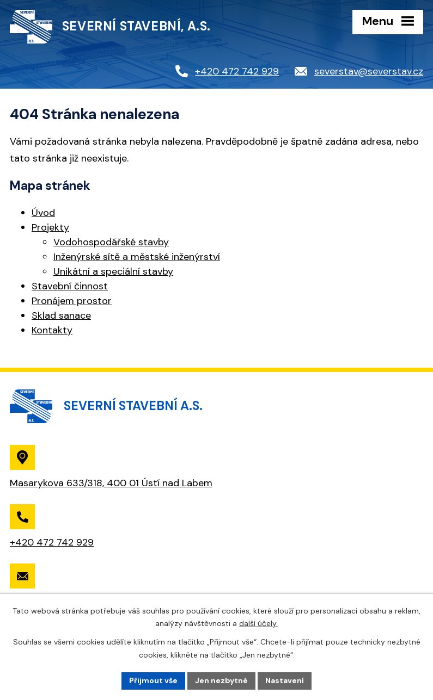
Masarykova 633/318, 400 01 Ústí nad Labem (111, 483)
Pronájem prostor (72, 300)
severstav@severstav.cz (368, 71)
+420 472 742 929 (237, 71)
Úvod (43, 212)
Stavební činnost (70, 286)
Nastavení (284, 680)
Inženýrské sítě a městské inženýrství (136, 256)
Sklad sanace (61, 315)
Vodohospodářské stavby (111, 242)
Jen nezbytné (221, 680)
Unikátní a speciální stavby (113, 271)
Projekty (50, 227)
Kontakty (52, 330)
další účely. (258, 623)
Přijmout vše (153, 680)
